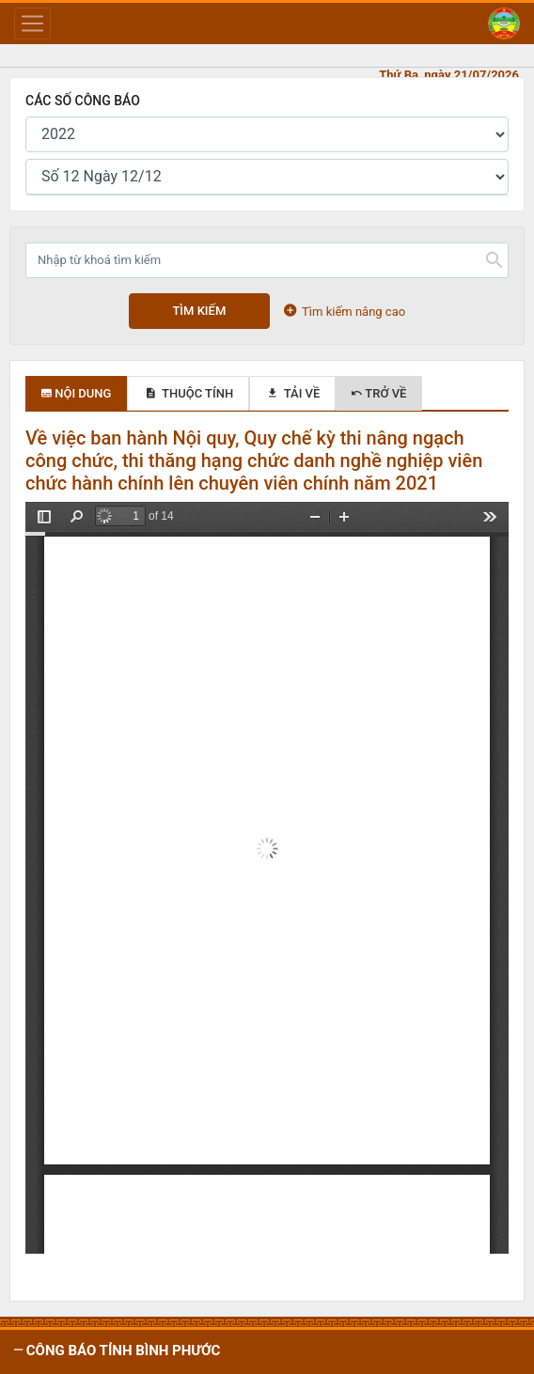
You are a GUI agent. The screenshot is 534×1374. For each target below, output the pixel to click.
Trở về (379, 393)
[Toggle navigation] (32, 23)
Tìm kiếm (199, 311)
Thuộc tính (188, 393)
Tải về (292, 393)
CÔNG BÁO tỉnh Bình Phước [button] (121, 1350)
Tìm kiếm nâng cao (344, 311)
